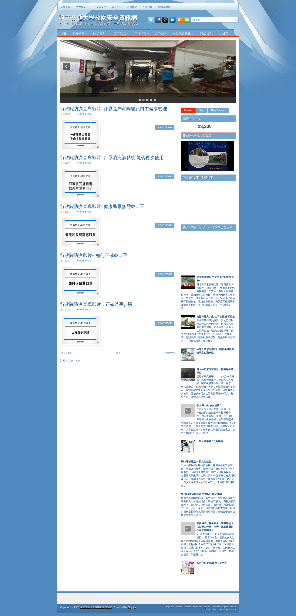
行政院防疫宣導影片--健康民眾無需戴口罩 (102, 206)
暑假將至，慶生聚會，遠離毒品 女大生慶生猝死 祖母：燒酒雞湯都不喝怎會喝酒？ (215, 527)
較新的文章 (66, 353)
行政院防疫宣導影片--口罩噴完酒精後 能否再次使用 (112, 157)
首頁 (118, 353)
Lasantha (205, 607)
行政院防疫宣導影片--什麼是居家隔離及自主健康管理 (113, 108)
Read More (165, 127)
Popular (188, 110)
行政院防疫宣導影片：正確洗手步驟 (96, 304)
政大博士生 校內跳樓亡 (209, 405)
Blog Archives (218, 110)
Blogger (132, 607)
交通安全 (101, 7)
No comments (84, 114)
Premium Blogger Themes (224, 607)
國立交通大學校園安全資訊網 (97, 17)
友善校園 (148, 7)
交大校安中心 (83, 7)
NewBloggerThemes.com (224, 609)
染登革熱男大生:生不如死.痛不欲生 (216, 316)
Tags (201, 110)
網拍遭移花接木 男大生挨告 (196, 461)
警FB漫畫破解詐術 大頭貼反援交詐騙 (201, 494)
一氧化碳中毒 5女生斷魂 (210, 441)
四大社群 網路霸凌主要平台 (212, 562)
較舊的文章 (170, 353)
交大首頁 (65, 7)
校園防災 (132, 7)
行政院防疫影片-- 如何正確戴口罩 (93, 255)
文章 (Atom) (74, 360)
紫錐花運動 (164, 7)
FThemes (177, 607)
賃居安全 (117, 7)
